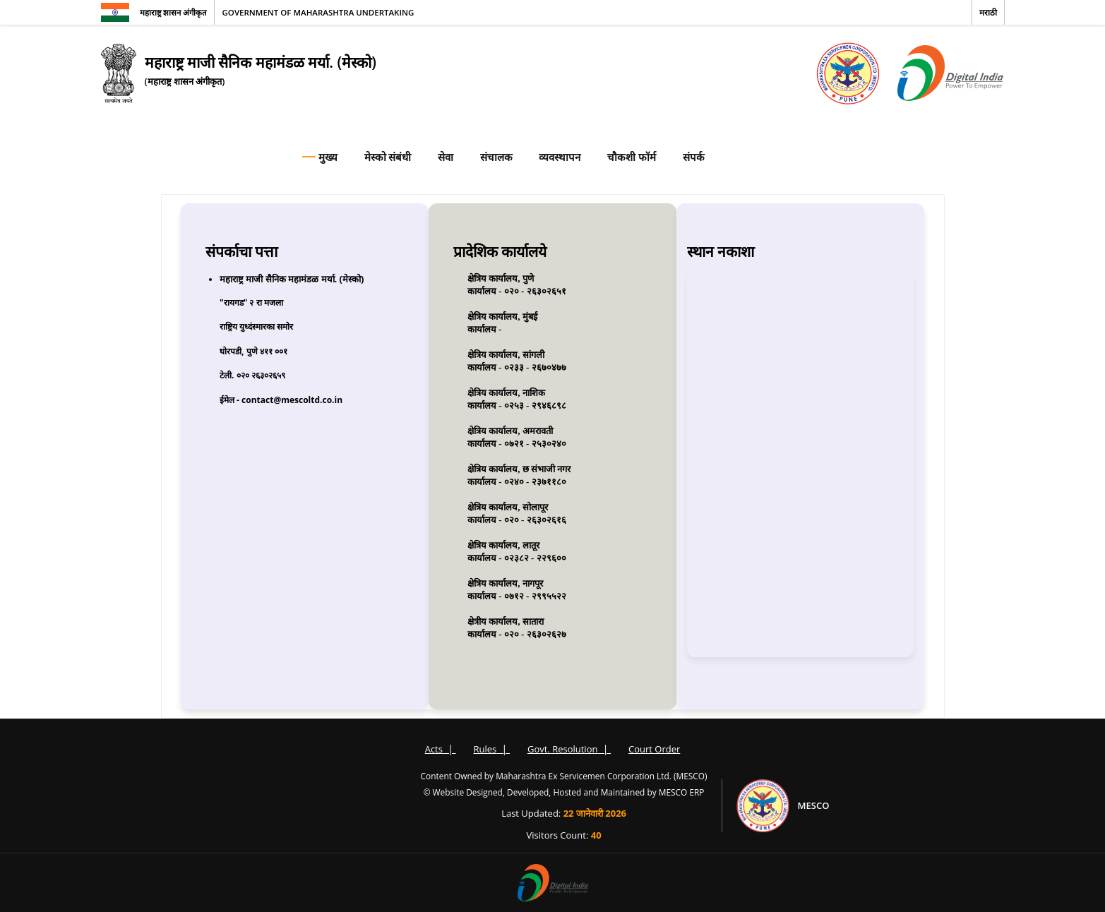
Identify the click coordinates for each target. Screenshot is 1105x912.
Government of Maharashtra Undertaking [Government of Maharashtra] (318, 12)
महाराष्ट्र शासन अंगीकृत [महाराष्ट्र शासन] (174, 12)
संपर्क (694, 157)
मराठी (988, 12)
